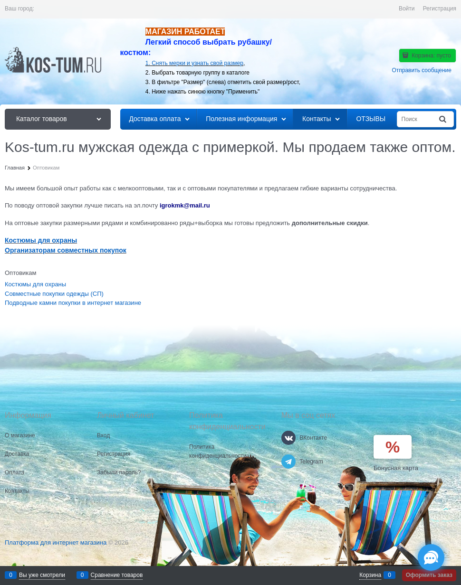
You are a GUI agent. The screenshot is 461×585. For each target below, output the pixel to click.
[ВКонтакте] (288, 438)
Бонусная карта (396, 468)
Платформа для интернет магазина (55, 542)
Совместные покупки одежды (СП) (54, 293)
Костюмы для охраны (35, 284)
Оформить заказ (429, 575)
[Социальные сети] (431, 557)
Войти (407, 8)
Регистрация (439, 8)
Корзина (370, 575)
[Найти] (443, 119)
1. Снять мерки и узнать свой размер (194, 63)
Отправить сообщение (421, 70)
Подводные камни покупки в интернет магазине (73, 302)
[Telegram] (288, 461)
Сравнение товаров (117, 575)
